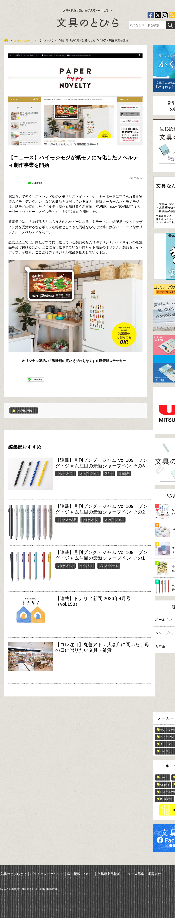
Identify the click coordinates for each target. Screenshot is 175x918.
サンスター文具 (66, 519)
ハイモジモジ (129, 201)
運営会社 (154, 874)
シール (164, 777)
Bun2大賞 (166, 799)
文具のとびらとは (13, 874)
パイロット (86, 565)
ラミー (109, 473)
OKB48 (164, 784)
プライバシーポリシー (47, 874)
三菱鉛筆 (124, 473)
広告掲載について (80, 874)
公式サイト (16, 242)
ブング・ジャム (89, 473)
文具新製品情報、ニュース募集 (120, 874)
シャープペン (65, 473)
